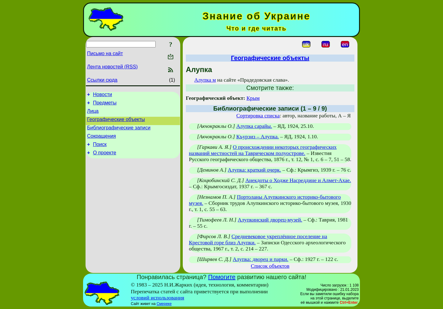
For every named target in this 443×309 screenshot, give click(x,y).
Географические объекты (116, 123)
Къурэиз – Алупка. (257, 137)
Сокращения (101, 141)
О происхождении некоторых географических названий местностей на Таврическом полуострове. (263, 150)
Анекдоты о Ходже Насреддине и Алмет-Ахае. (298, 180)
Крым (253, 98)
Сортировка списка (258, 116)
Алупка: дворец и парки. (261, 259)
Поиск (99, 150)
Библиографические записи (118, 132)
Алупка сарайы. (254, 126)
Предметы (104, 104)
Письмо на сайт (105, 53)
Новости (102, 95)
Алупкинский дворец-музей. (270, 220)
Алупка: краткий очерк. (254, 170)
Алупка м (205, 80)
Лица (93, 113)
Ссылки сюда (102, 80)
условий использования (157, 298)
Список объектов (270, 266)
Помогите (222, 277)
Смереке (164, 304)
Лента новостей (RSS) (112, 66)
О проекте (104, 160)
